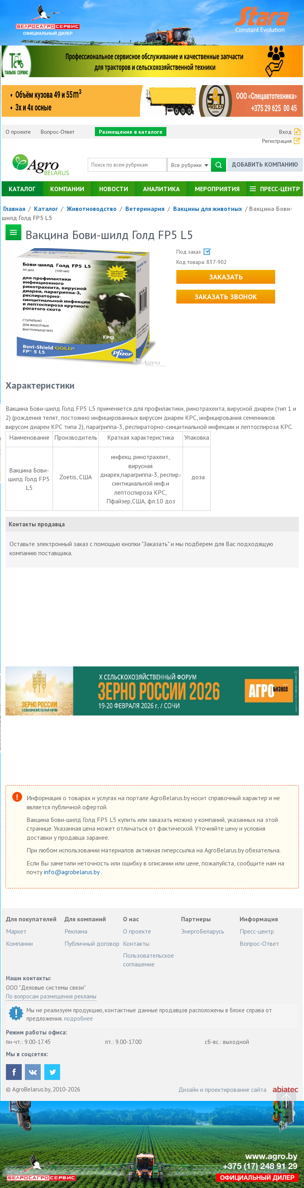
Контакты (136, 943)
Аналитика (161, 189)
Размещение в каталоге (130, 131)
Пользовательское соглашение (148, 959)
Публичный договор (91, 943)
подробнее (78, 1018)
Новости (113, 189)
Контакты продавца (37, 524)
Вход (285, 131)
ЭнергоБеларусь (202, 931)
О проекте (18, 131)
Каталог (22, 189)
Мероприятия (217, 189)
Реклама (75, 931)
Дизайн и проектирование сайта (222, 1089)
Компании (67, 189)
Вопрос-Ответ (57, 131)
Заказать (226, 276)
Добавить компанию (265, 164)
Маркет (16, 931)
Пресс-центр (280, 189)
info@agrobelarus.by (72, 872)
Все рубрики (189, 165)
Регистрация (277, 140)
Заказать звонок (225, 296)
